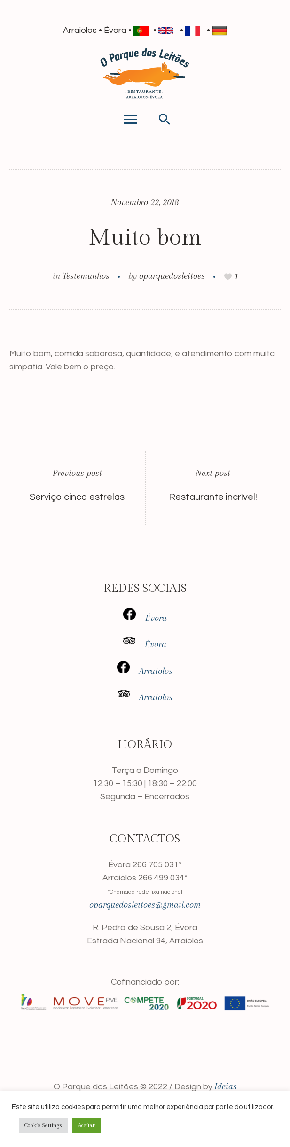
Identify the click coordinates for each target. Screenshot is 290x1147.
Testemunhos (86, 276)
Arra (147, 697)
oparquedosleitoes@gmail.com (145, 905)
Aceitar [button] (86, 1125)
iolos (163, 697)
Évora (156, 618)
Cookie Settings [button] (43, 1125)
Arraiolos (151, 671)
